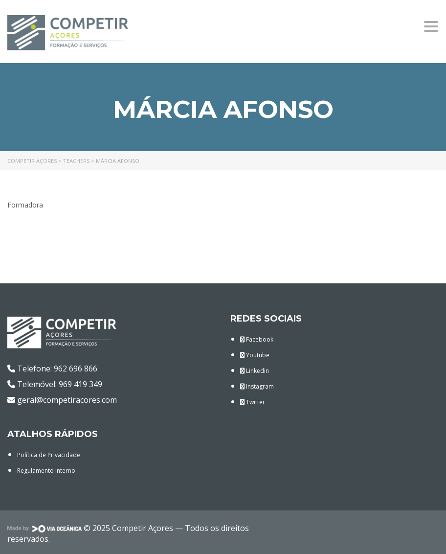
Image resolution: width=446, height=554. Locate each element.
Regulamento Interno (46, 470)
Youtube (254, 355)
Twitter (252, 402)
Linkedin (254, 371)
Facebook (256, 339)
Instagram (257, 386)
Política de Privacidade (48, 455)
